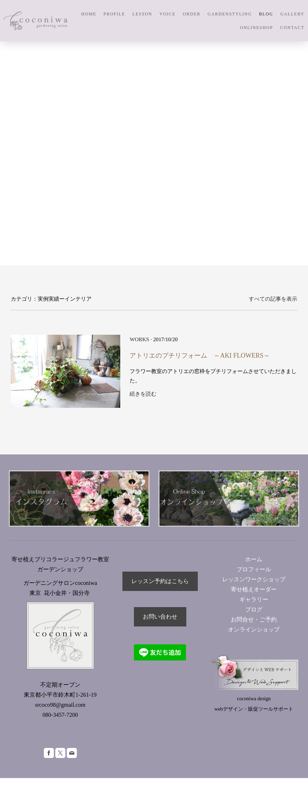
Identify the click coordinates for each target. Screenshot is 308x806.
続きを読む (143, 394)
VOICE (167, 13)
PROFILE (114, 13)
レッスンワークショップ (253, 579)
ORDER (191, 13)
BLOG (266, 13)
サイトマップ (23, 788)
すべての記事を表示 (273, 299)
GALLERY (292, 13)
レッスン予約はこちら (160, 581)
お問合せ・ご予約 (254, 619)
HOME (88, 13)
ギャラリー (253, 599)
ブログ (253, 609)
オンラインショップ (256, 629)
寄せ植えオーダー (254, 589)
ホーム (253, 559)
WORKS (139, 339)
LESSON (142, 13)
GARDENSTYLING (229, 13)
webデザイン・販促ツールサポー (251, 709)
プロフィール (254, 569)
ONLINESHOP (256, 27)
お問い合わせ (160, 617)
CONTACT (292, 27)
